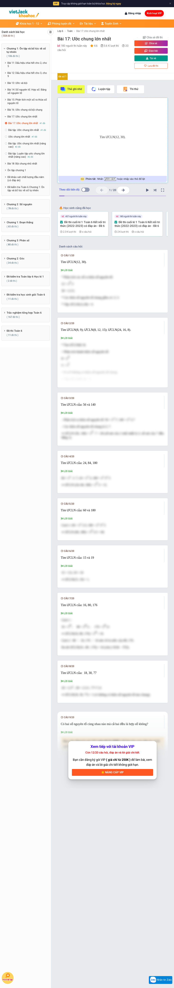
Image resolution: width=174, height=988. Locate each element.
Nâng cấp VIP (112, 800)
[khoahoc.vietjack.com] (24, 13)
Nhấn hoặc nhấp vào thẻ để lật (112, 179)
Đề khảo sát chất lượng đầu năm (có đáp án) (25, 179)
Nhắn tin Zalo (160, 980)
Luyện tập (100, 89)
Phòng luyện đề (61, 23)
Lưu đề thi (151, 65)
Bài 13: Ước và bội (17, 83)
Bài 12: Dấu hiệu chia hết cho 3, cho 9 (27, 74)
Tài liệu (88, 23)
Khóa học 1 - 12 (29, 23)
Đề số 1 (62, 76)
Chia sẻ (151, 43)
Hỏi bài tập (7, 977)
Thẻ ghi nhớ (71, 89)
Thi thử (130, 89)
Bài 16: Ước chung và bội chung (24, 109)
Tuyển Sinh (111, 23)
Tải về (151, 58)
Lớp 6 (60, 31)
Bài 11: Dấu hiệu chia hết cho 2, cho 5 (27, 64)
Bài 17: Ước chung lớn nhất (22, 116)
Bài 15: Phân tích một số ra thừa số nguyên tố (27, 101)
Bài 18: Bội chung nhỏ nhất (22, 163)
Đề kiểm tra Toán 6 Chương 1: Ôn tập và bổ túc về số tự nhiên (25, 189)
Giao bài (151, 50)
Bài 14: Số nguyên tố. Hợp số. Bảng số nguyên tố (26, 91)
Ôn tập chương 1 (16, 170)
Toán (70, 31)
